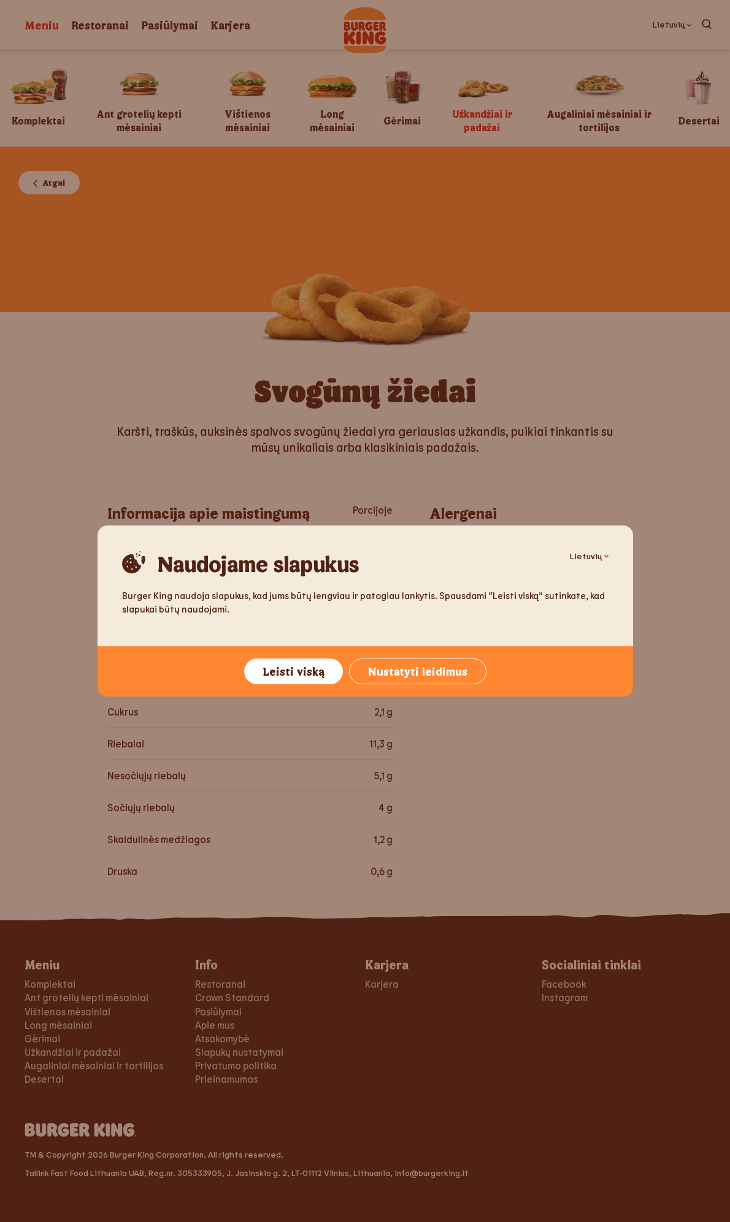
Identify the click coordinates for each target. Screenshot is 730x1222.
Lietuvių (589, 556)
